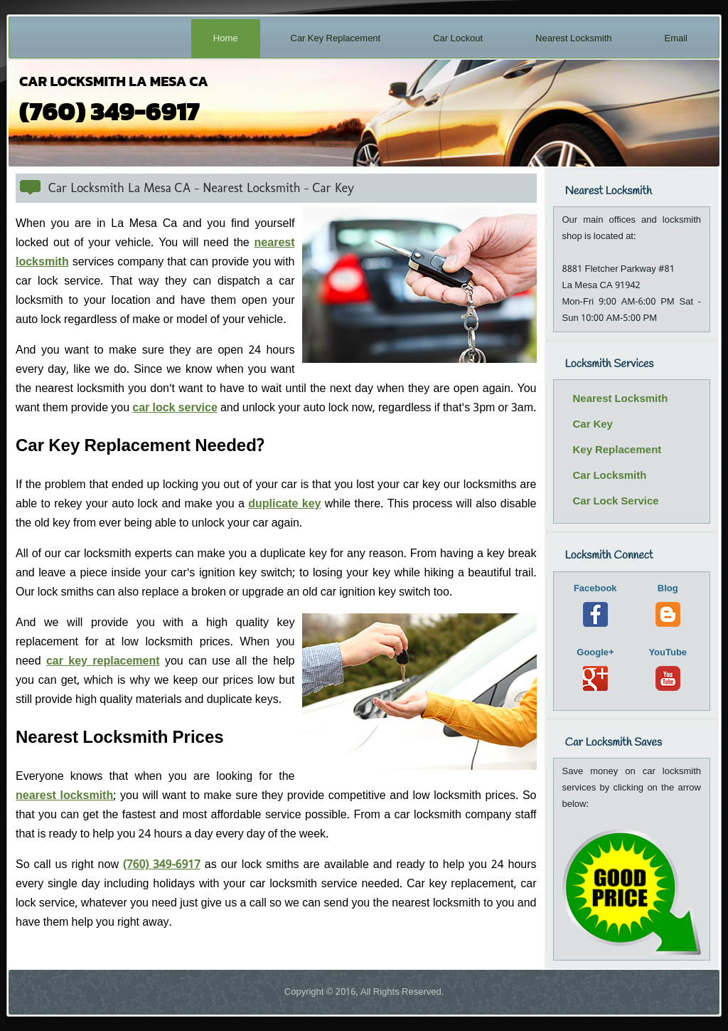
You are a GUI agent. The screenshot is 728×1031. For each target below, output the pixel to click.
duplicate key (284, 504)
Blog (667, 604)
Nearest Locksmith (573, 39)
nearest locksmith (64, 795)
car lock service (175, 408)
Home (225, 39)
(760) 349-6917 (161, 864)
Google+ (595, 668)
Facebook (595, 604)
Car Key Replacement (336, 39)
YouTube (667, 668)
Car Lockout (458, 39)
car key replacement (103, 661)
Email (675, 39)
